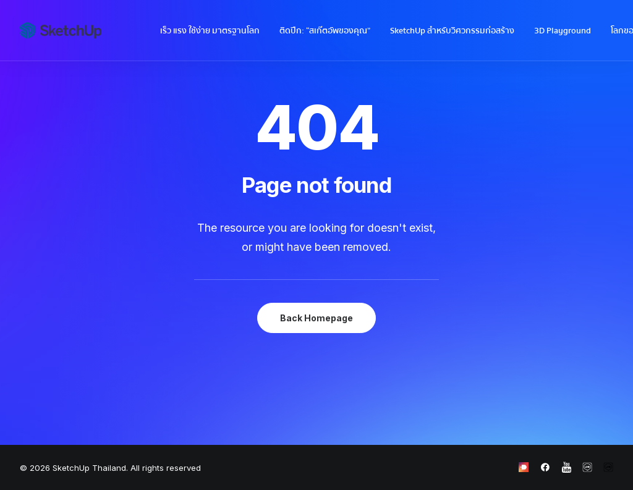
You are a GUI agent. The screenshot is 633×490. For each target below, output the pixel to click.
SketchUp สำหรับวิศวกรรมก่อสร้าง (452, 31)
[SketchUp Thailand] (60, 30)
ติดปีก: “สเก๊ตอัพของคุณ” (324, 31)
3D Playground (562, 31)
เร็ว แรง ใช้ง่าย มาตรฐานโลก (210, 31)
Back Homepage (316, 318)
